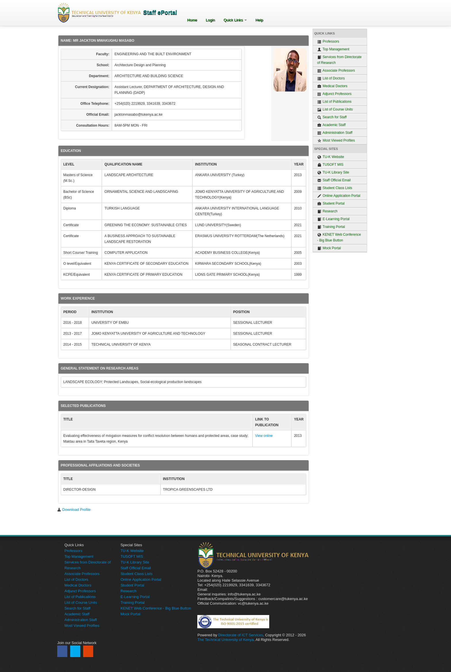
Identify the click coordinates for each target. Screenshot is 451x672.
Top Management (333, 49)
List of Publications (334, 102)
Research (327, 211)
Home (192, 20)
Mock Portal (329, 248)
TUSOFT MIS (330, 165)
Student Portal (331, 203)
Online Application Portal (338, 196)
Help (259, 20)
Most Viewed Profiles (336, 140)
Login (210, 20)
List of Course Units (335, 109)
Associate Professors (336, 70)
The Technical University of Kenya (225, 639)
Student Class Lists (334, 188)
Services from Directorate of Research (339, 60)
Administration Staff (335, 133)
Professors (328, 41)
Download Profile (74, 509)
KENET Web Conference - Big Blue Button (339, 237)
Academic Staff (331, 125)
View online (264, 436)
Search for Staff (332, 117)
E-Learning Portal (333, 219)
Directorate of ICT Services (240, 635)
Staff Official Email (334, 180)
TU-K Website (330, 157)
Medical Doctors (332, 86)
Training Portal (331, 227)
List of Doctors (331, 78)
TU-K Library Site (333, 172)
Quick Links (235, 20)
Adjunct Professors (334, 94)
